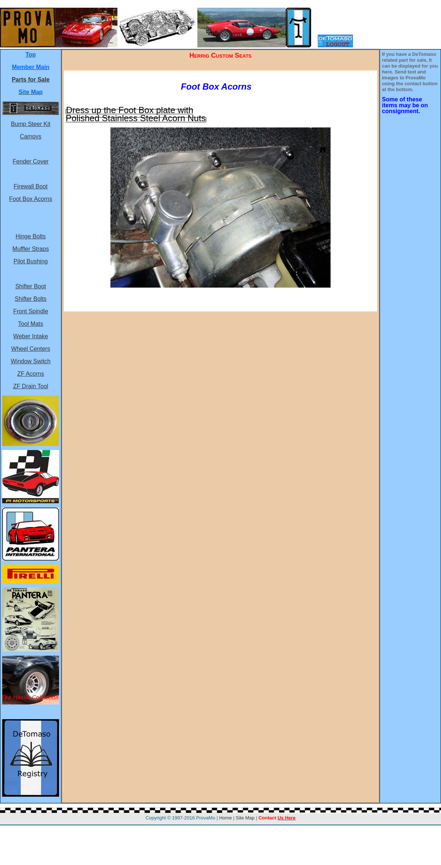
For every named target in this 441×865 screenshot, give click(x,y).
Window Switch (30, 361)
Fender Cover (31, 161)
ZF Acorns (30, 374)
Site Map (245, 818)
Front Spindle (30, 311)
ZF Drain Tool (30, 386)
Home (225, 818)
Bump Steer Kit (31, 124)
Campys (30, 136)
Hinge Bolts (31, 236)
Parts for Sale (31, 79)
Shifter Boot (30, 286)
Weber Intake (30, 336)
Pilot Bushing (31, 261)
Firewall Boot (30, 186)
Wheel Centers (30, 349)
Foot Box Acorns (30, 199)
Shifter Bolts (30, 299)
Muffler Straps (30, 249)
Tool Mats (30, 324)
